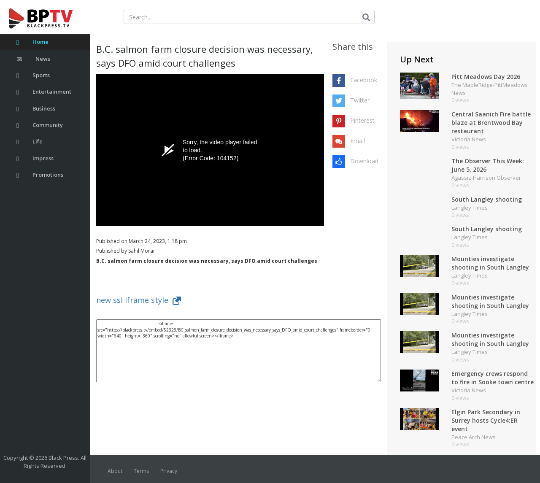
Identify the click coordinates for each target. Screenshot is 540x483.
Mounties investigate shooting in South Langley (490, 263)
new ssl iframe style (138, 300)
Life (29, 142)
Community (39, 125)
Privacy (168, 471)
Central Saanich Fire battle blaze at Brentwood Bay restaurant (491, 122)
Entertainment (43, 92)
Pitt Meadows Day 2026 (485, 77)
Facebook (363, 80)
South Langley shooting (486, 199)
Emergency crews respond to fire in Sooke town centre (492, 378)
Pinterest (362, 120)
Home (32, 42)
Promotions (39, 175)
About (115, 471)
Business (35, 109)
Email (357, 141)
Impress (35, 158)
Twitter (360, 100)
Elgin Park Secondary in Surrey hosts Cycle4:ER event (485, 420)
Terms (141, 471)
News (33, 59)
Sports (33, 75)
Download (364, 161)
